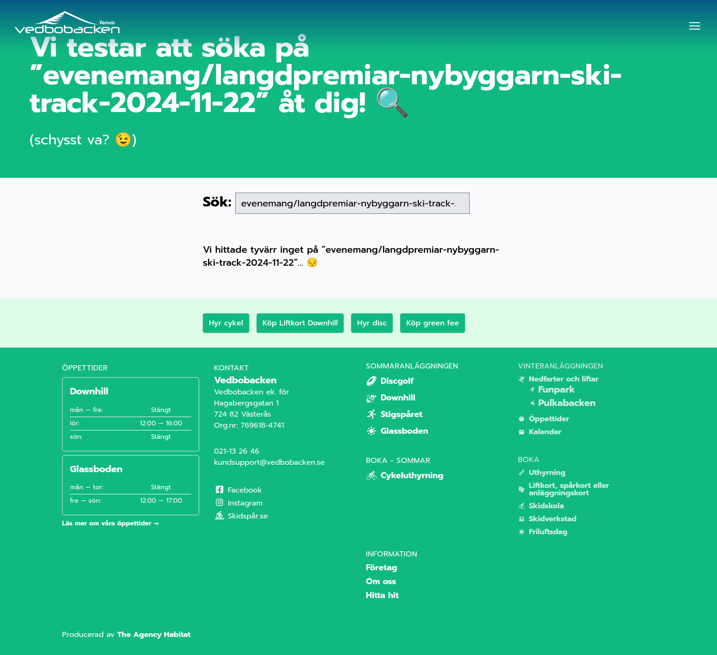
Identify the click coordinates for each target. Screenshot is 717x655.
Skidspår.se (241, 516)
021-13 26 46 (236, 451)
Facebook (238, 490)
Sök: (217, 201)
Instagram (238, 503)
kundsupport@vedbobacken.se (269, 462)
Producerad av (126, 634)
